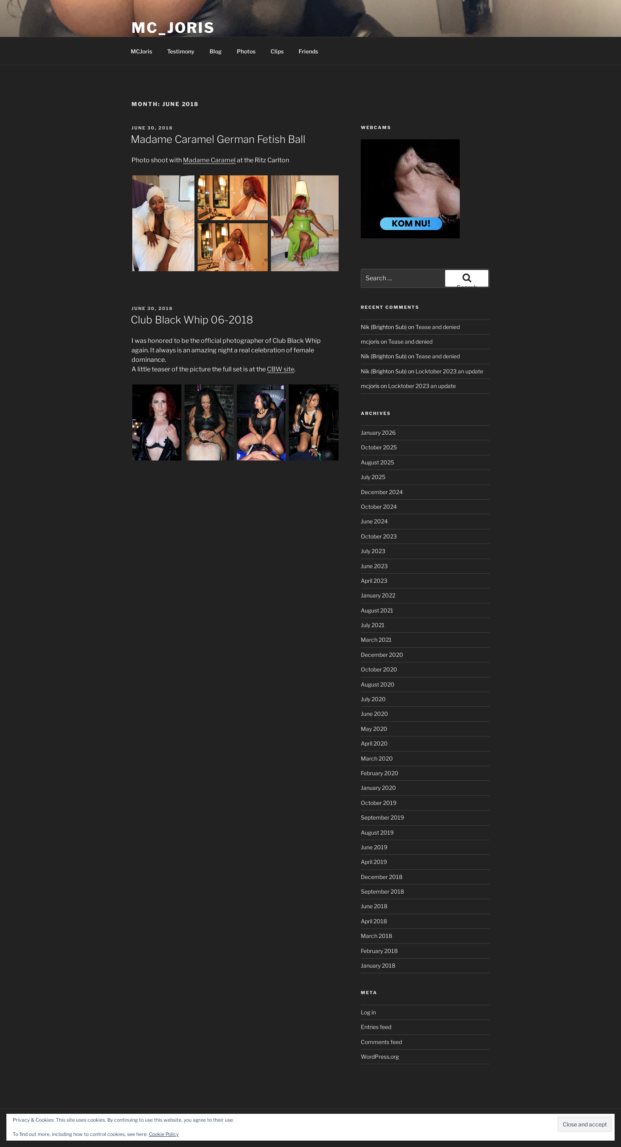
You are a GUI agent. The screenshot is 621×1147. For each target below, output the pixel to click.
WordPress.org (380, 1056)
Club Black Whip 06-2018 (192, 320)
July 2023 (373, 551)
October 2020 (379, 669)
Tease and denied (437, 326)
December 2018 (381, 876)
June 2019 (374, 847)
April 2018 (374, 921)
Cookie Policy (164, 1134)
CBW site (280, 369)
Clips (277, 51)
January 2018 (378, 965)
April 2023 (374, 580)
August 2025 (377, 462)
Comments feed (381, 1042)
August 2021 (377, 610)
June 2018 (374, 906)
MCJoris (141, 51)
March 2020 (377, 758)
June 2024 (374, 521)
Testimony (180, 51)
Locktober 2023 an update (449, 371)
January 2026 (378, 432)
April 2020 (374, 743)
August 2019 (377, 832)
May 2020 (374, 728)
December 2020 (382, 654)
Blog (216, 51)
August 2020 (377, 684)
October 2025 (379, 447)
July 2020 (373, 699)
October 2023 (379, 536)
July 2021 (373, 625)
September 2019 (382, 817)
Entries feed (376, 1026)
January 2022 (378, 595)
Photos (246, 51)
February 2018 (379, 950)
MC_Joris (173, 27)
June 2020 (374, 713)
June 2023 (374, 566)
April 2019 (374, 861)
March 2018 (376, 935)
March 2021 (376, 639)
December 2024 (382, 492)
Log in (368, 1012)
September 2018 (382, 891)
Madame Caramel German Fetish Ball (218, 139)
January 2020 (378, 787)
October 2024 (379, 506)
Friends (308, 51)
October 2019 (378, 802)
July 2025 (373, 477)
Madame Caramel (209, 160)
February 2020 (379, 773)
